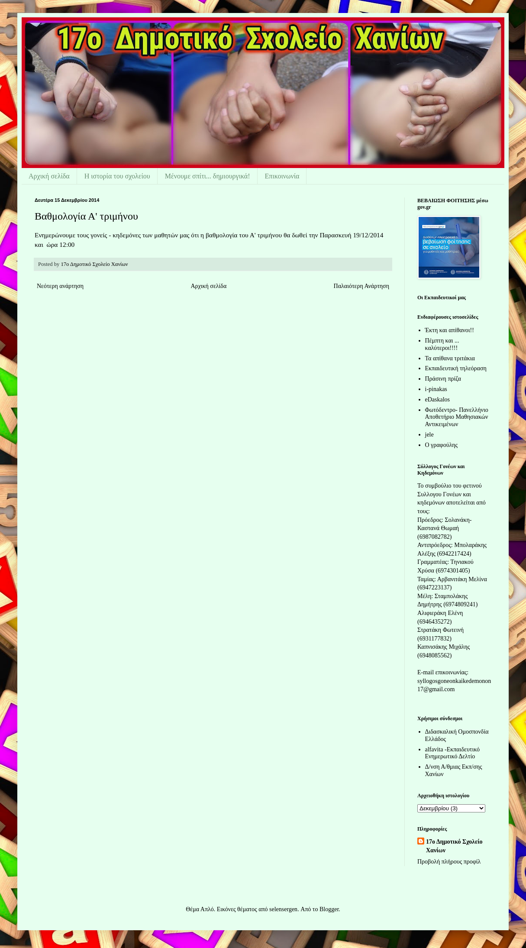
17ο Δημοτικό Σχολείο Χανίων (454, 846)
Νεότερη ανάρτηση (60, 286)
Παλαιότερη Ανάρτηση (361, 286)
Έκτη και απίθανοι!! (449, 330)
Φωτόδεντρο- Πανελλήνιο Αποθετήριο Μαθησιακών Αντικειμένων (456, 417)
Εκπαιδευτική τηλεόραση (456, 368)
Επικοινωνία (282, 176)
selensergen (283, 909)
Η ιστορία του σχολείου (117, 176)
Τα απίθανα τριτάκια (450, 358)
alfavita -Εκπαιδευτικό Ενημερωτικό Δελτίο (452, 753)
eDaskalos (437, 399)
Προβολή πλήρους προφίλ (449, 861)
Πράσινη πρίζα (443, 378)
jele (429, 434)
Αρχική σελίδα (49, 176)
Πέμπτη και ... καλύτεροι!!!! (442, 344)
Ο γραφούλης (441, 445)
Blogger (329, 909)
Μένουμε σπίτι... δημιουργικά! (207, 176)
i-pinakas (436, 389)
